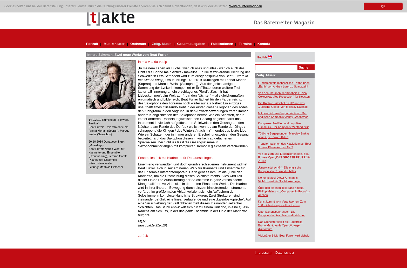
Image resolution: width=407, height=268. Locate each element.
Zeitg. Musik (161, 44)
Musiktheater (114, 44)
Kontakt (263, 44)
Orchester (138, 44)
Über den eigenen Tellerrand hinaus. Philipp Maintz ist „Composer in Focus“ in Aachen (284, 191)
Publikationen (222, 44)
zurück (143, 236)
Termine (245, 44)
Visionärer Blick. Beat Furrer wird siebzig (284, 235)
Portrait (92, 44)
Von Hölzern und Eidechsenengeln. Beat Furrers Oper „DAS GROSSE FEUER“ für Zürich (284, 157)
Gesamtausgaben (191, 44)
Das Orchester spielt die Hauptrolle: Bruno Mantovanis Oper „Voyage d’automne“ (280, 225)
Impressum (263, 252)
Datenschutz (284, 252)
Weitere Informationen (245, 6)
